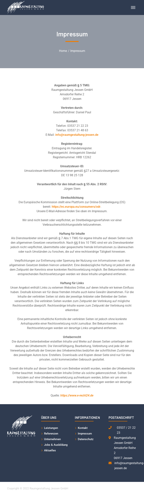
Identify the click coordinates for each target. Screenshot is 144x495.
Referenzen (51, 433)
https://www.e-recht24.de (76, 395)
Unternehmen (52, 439)
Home (63, 51)
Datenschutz (86, 439)
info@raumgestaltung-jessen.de (76, 135)
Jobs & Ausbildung (56, 444)
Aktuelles (50, 450)
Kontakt (83, 428)
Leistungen (51, 428)
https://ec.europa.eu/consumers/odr (76, 206)
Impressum (85, 433)
